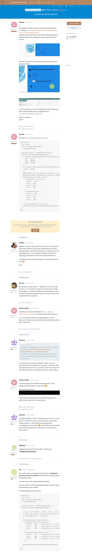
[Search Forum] (53, 6)
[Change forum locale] (60, 6)
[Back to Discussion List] (2, 2)
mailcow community (19, 2)
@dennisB (22, 255)
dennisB (25, 345)
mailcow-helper (26, 418)
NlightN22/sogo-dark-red (28, 451)
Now (69, 65)
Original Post (71, 33)
